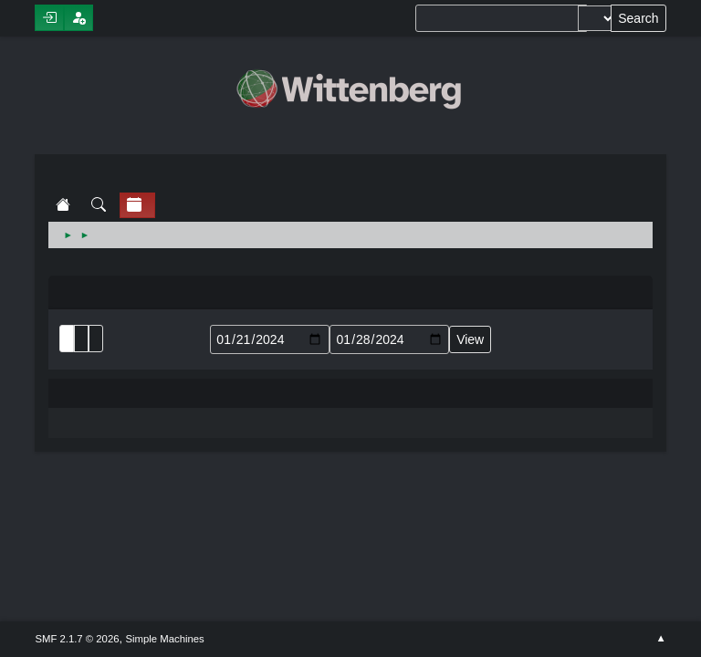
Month (81, 338)
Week (96, 338)
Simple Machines (165, 638)
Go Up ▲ (660, 638)
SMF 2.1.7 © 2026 (77, 638)
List (66, 338)
